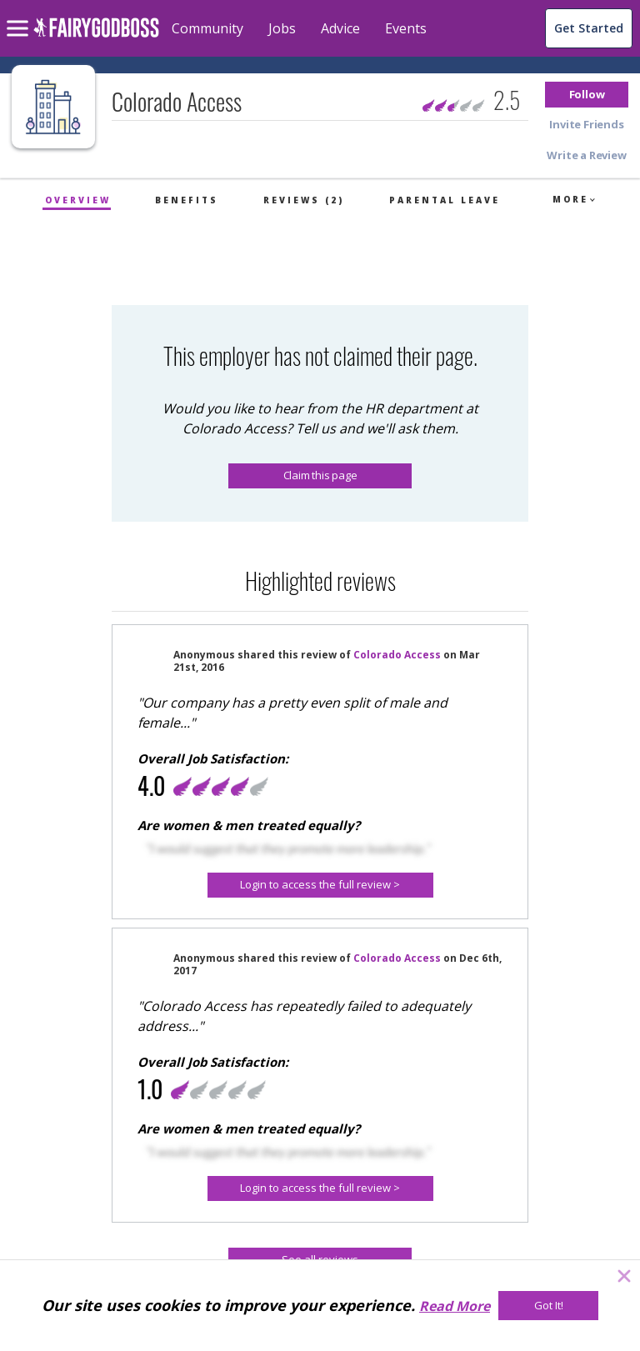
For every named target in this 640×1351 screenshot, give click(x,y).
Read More (454, 1306)
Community (207, 28)
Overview (78, 200)
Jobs (282, 28)
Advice (340, 28)
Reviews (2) (303, 200)
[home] (96, 37)
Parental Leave (444, 200)
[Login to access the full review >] (320, 885)
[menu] (20, 15)
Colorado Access (397, 655)
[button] (586, 95)
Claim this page (320, 475)
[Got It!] (548, 1305)
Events (406, 28)
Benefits (186, 200)
